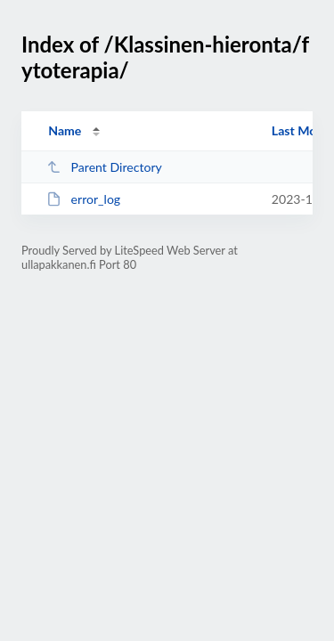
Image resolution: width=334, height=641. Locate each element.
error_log (83, 199)
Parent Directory (104, 166)
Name (64, 130)
